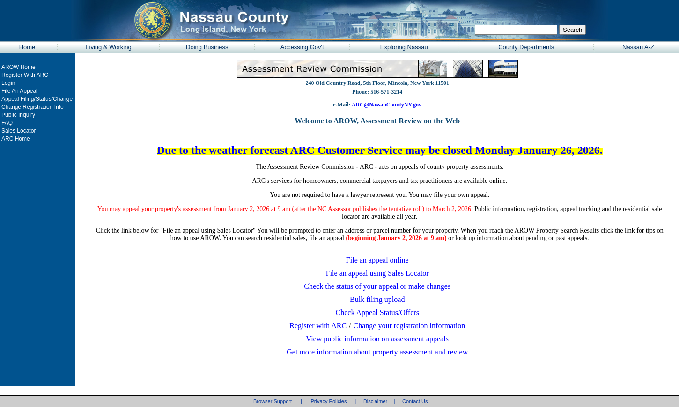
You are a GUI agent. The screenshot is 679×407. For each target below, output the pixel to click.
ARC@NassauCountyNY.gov (386, 104)
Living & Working (108, 47)
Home (27, 47)
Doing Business (207, 47)
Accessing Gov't (302, 47)
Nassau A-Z (638, 47)
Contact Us (415, 401)
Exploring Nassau (404, 47)
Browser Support (272, 401)
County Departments (526, 47)
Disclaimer (375, 401)
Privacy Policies (328, 401)
